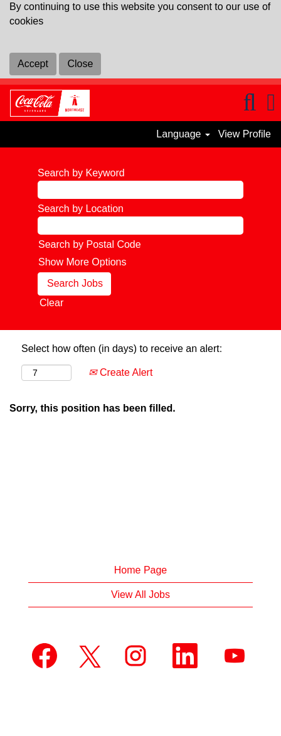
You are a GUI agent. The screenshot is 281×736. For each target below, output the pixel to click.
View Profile (244, 134)
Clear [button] (51, 302)
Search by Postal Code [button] (89, 244)
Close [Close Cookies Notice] (80, 63)
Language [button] (183, 134)
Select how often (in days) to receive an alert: (121, 348)
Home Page (140, 570)
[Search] (250, 102)
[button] (271, 102)
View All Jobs (140, 594)
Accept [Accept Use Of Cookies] (33, 63)
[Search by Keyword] (140, 190)
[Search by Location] (140, 225)
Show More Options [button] (82, 262)
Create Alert (120, 372)
